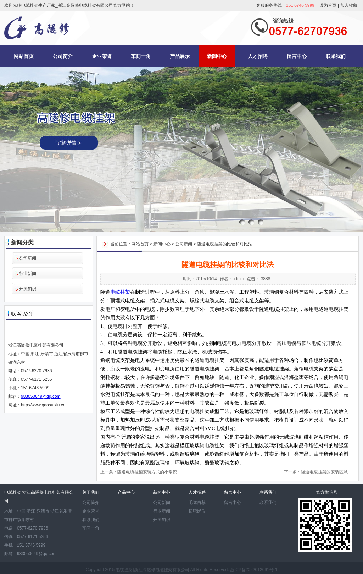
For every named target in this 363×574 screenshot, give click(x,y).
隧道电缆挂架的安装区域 (324, 472)
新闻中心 (217, 56)
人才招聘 (258, 56)
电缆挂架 (120, 292)
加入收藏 (348, 5)
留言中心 (297, 56)
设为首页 (327, 5)
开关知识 (27, 288)
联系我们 (336, 56)
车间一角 (141, 56)
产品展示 (180, 56)
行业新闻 (27, 273)
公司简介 (63, 56)
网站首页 (24, 56)
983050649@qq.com (41, 396)
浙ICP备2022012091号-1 (253, 569)
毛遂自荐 (197, 502)
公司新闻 (27, 258)
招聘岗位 (197, 511)
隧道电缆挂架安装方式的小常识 (147, 472)
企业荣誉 (102, 56)
